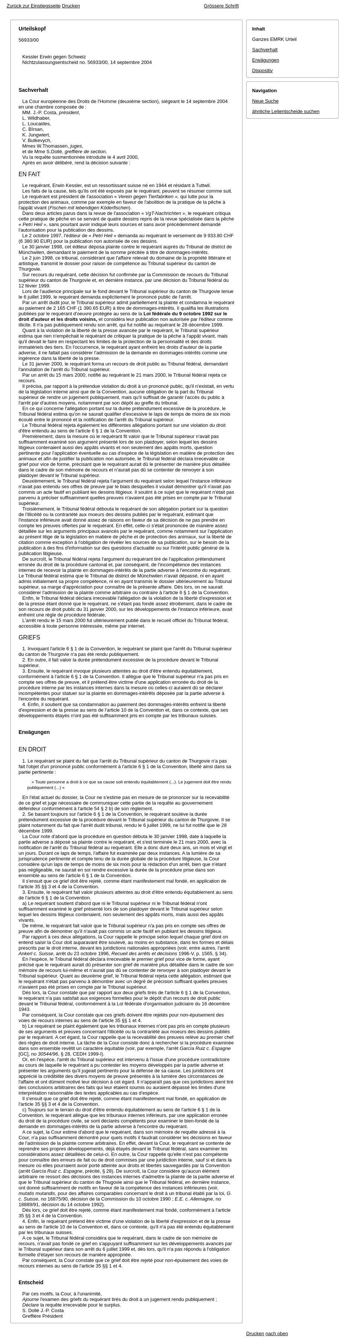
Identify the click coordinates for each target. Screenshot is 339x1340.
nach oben (276, 1333)
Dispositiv (262, 70)
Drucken (71, 6)
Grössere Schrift (221, 6)
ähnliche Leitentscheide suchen (285, 111)
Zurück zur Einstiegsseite (34, 6)
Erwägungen (265, 60)
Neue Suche (265, 101)
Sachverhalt (265, 49)
